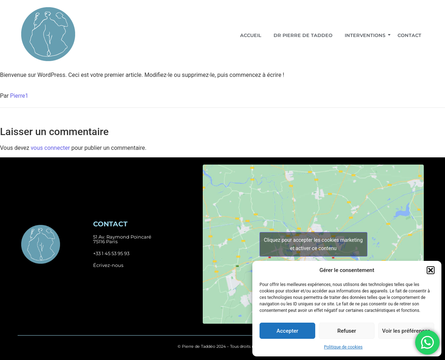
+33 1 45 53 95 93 (111, 253)
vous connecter (50, 147)
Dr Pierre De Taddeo (303, 35)
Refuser (346, 331)
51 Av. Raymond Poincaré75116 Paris (122, 239)
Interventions (366, 35)
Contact (409, 35)
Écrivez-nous (108, 265)
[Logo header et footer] (48, 34)
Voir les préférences (406, 331)
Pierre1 (19, 95)
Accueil (250, 35)
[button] (430, 270)
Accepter (287, 331)
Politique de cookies (343, 347)
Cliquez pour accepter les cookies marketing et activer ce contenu (313, 244)
